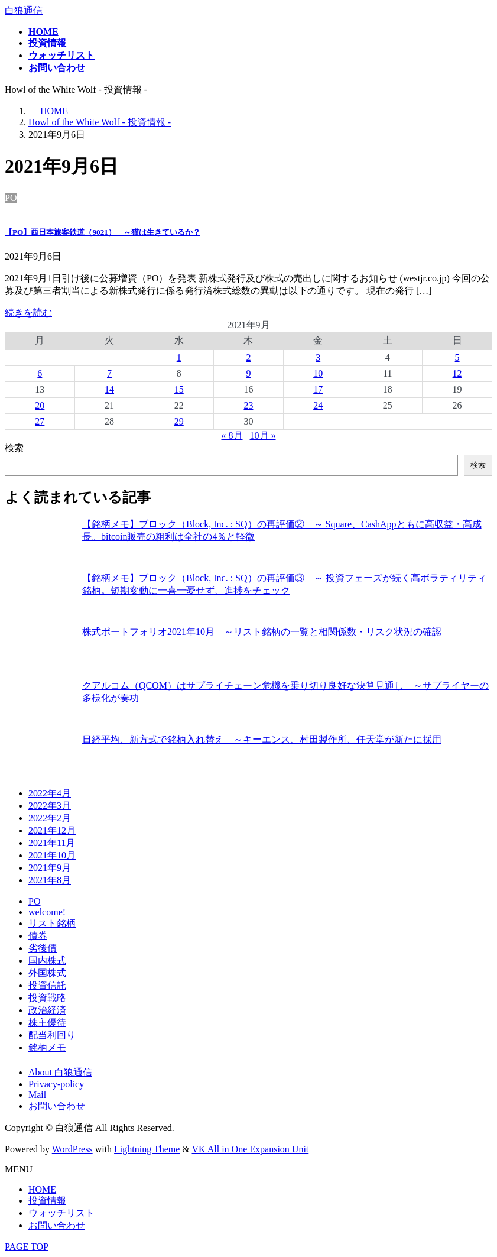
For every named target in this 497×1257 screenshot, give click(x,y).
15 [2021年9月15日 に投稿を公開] (179, 389)
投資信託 (47, 985)
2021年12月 (52, 830)
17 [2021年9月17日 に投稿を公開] (318, 389)
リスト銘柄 (52, 923)
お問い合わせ (56, 1106)
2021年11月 (51, 843)
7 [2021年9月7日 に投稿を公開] (109, 373)
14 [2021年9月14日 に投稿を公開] (109, 389)
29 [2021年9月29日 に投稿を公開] (179, 421)
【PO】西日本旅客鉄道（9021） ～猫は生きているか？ (102, 232)
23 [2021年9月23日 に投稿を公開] (248, 405)
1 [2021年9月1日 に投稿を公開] (179, 357)
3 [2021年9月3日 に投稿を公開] (318, 357)
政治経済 (47, 1010)
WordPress (72, 1149)
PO (34, 901)
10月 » (263, 435)
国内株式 (47, 960)
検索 (14, 448)
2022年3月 (49, 806)
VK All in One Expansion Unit (250, 1149)
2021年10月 (52, 855)
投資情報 (47, 1201)
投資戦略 (47, 998)
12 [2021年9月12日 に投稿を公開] (457, 373)
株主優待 (47, 1023)
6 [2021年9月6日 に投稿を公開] (39, 373)
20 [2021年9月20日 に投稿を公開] (39, 405)
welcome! (47, 912)
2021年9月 (49, 868)
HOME (42, 1189)
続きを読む (28, 312)
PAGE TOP (26, 1247)
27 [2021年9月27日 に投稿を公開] (39, 421)
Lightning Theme (147, 1149)
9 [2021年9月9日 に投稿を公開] (248, 373)
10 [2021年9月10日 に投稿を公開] (318, 373)
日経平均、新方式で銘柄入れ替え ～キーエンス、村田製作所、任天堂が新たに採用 (261, 739)
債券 (37, 936)
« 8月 (232, 435)
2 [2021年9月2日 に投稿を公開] (248, 357)
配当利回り (52, 1035)
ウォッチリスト (61, 1213)
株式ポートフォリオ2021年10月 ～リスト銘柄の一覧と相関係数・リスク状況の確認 (261, 632)
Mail (37, 1095)
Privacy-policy (56, 1084)
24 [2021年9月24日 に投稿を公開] (318, 405)
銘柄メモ (47, 1047)
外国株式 (47, 973)
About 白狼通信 (60, 1072)
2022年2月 (49, 818)
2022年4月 (49, 793)
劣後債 (42, 948)
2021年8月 (49, 880)
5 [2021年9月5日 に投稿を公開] (457, 357)
